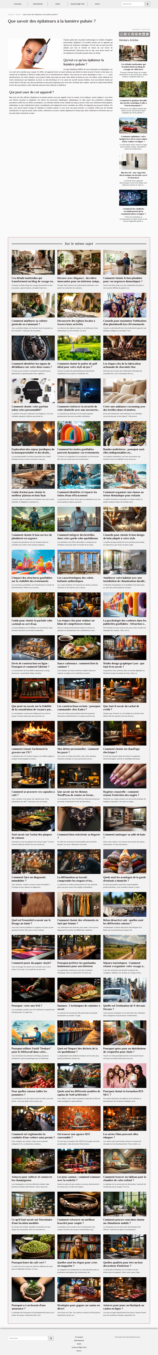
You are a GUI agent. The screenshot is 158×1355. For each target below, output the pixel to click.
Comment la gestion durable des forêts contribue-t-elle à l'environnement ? (133, 103)
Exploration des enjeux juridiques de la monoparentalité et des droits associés (33, 452)
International (37, 4)
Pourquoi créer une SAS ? (27, 1005)
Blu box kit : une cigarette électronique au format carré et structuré (133, 175)
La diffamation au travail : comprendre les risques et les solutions (74, 880)
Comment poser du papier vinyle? (31, 962)
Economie (18, 4)
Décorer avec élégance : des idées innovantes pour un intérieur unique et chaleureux (78, 281)
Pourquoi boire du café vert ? (29, 1262)
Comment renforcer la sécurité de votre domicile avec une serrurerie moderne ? (77, 410)
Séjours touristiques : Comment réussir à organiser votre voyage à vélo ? (123, 966)
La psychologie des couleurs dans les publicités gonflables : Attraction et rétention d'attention (124, 624)
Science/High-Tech (78, 4)
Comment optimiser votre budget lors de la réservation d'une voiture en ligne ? (133, 139)
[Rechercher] (133, 4)
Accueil (10, 14)
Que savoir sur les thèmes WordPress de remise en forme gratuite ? (75, 795)
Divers (97, 4)
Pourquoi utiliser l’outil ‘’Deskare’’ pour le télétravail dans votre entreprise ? (31, 1052)
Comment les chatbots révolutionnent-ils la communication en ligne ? (133, 211)
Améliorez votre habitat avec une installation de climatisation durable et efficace (124, 581)
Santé (57, 4)
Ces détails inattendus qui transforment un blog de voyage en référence (133, 66)
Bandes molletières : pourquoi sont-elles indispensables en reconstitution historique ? (124, 452)
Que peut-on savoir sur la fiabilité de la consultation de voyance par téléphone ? (31, 709)
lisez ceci (105, 74)
